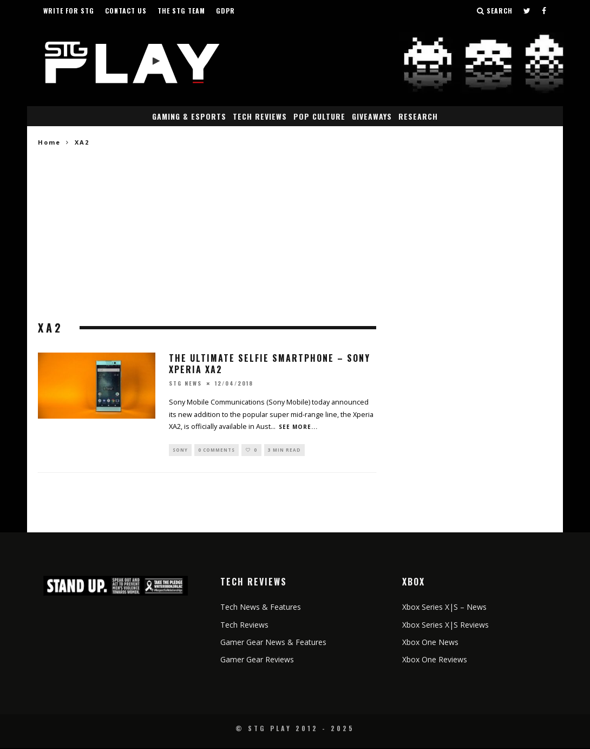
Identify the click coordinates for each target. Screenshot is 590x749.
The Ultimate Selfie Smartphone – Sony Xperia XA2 (269, 363)
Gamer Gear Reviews (257, 660)
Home (49, 142)
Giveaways (372, 116)
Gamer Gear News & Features (273, 643)
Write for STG (68, 10)
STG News (185, 383)
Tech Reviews (260, 116)
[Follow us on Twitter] (527, 11)
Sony (180, 450)
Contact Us (126, 10)
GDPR (225, 10)
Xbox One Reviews (434, 660)
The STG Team (181, 10)
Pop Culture (319, 116)
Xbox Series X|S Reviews (445, 626)
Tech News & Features (260, 608)
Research (418, 116)
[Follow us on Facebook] (544, 11)
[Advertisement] (207, 234)
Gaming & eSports (189, 116)
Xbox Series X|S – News (444, 608)
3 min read (284, 450)
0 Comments (216, 450)
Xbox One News (430, 643)
